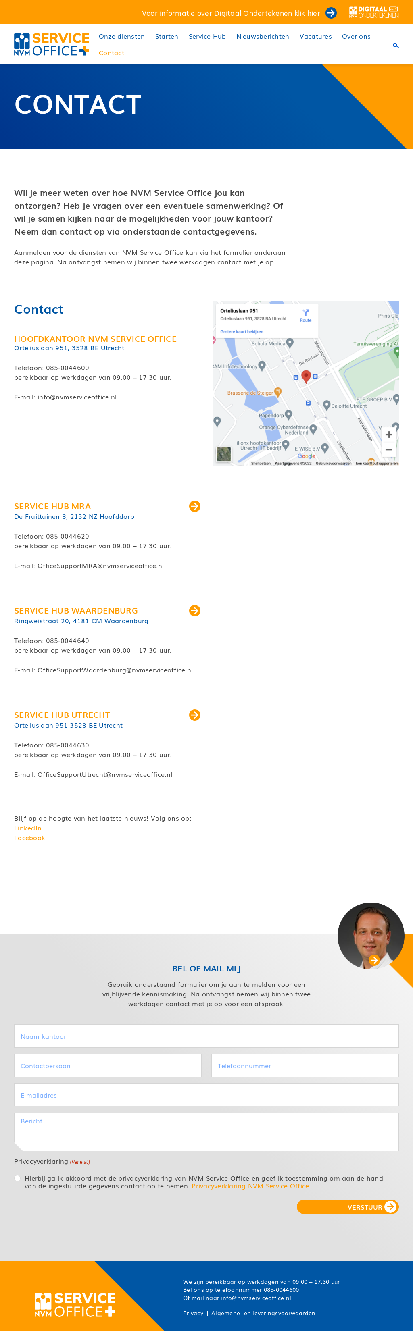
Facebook (29, 837)
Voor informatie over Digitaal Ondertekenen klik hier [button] (239, 12)
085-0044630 (68, 744)
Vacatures (316, 36)
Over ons (356, 36)
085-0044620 (68, 536)
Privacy (193, 1313)
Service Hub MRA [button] (107, 505)
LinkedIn (28, 827)
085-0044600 (68, 367)
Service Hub (207, 36)
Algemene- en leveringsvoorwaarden (263, 1313)
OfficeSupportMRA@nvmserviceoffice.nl (101, 565)
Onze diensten (122, 36)
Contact (111, 52)
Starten (167, 36)
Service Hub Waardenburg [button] (107, 610)
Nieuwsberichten (263, 36)
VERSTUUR (365, 1207)
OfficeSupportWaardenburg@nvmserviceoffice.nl (115, 669)
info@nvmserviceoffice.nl (77, 396)
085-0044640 (68, 640)
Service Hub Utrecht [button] (107, 714)
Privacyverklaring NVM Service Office (250, 1185)
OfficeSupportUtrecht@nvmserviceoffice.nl (105, 774)
